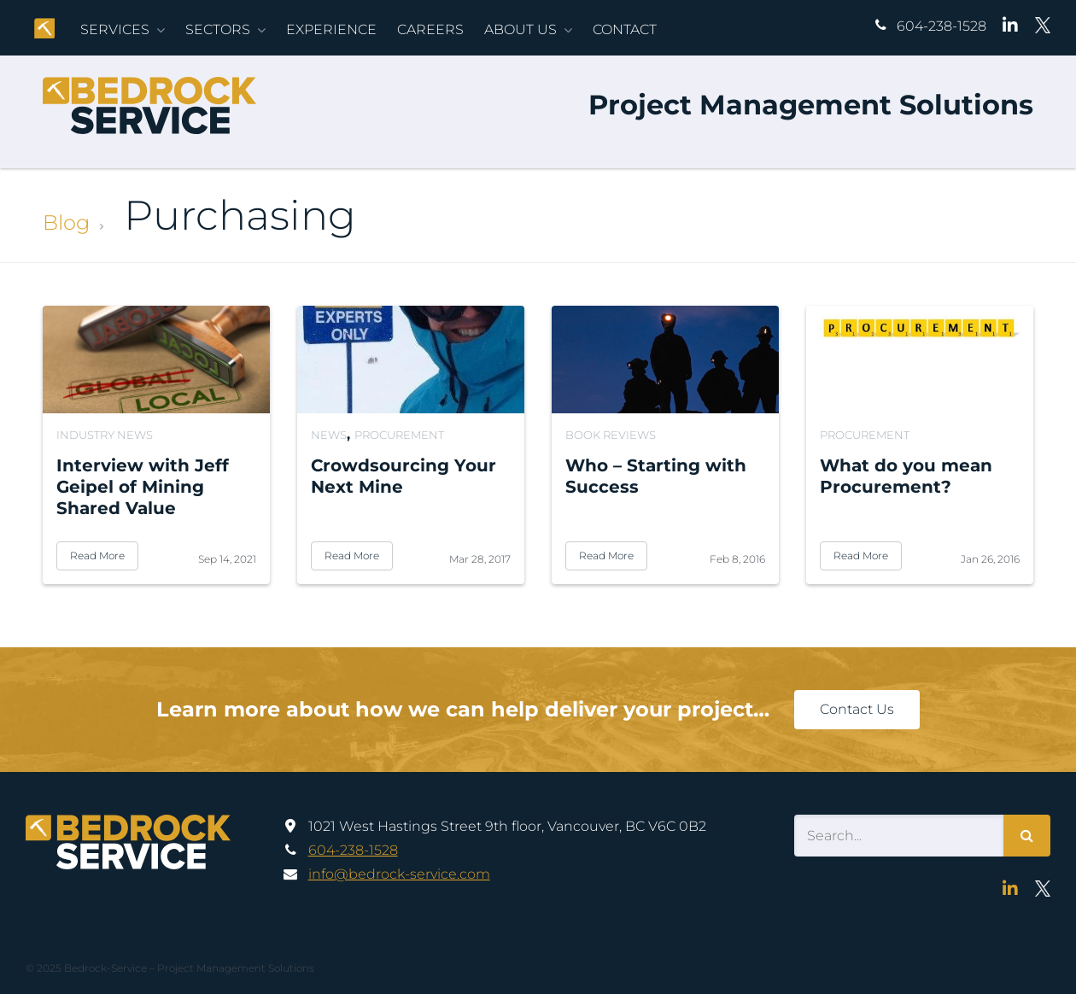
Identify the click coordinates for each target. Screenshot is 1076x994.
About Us (520, 29)
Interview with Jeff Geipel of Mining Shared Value (142, 486)
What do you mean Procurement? (906, 476)
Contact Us (857, 709)
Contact (625, 29)
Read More (97, 555)
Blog (66, 222)
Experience (331, 29)
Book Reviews (610, 434)
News (329, 434)
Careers (430, 29)
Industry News (104, 434)
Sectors (217, 29)
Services (114, 29)
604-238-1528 (941, 26)
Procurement (399, 434)
